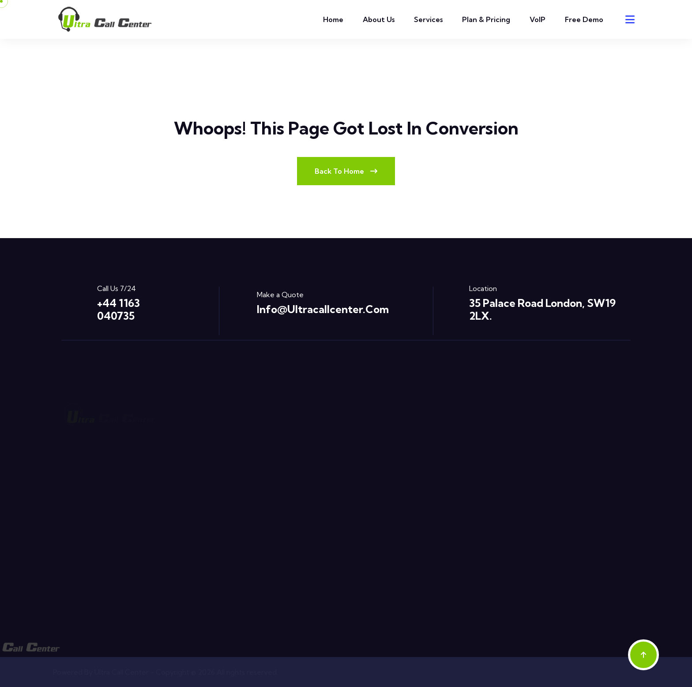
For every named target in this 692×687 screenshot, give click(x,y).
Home (333, 19)
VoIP (537, 19)
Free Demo (584, 19)
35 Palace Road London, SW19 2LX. (542, 309)
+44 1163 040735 (118, 309)
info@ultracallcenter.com (323, 309)
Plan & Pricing (486, 19)
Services (428, 19)
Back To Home (346, 171)
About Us (379, 19)
